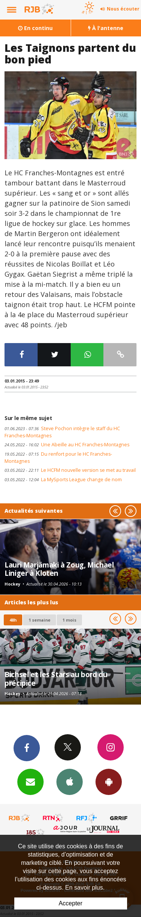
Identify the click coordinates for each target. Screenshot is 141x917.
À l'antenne (105, 28)
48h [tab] (13, 620)
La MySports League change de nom (63, 479)
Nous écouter (123, 9)
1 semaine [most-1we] (39, 620)
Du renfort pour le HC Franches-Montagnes (58, 457)
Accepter (70, 903)
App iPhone (69, 781)
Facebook (27, 747)
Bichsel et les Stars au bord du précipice (56, 678)
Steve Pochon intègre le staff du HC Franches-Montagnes (62, 432)
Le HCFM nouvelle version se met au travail (70, 470)
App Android (109, 781)
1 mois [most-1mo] (69, 620)
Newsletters (30, 781)
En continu (35, 28)
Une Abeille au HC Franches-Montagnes (67, 444)
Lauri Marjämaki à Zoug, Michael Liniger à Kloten (59, 569)
